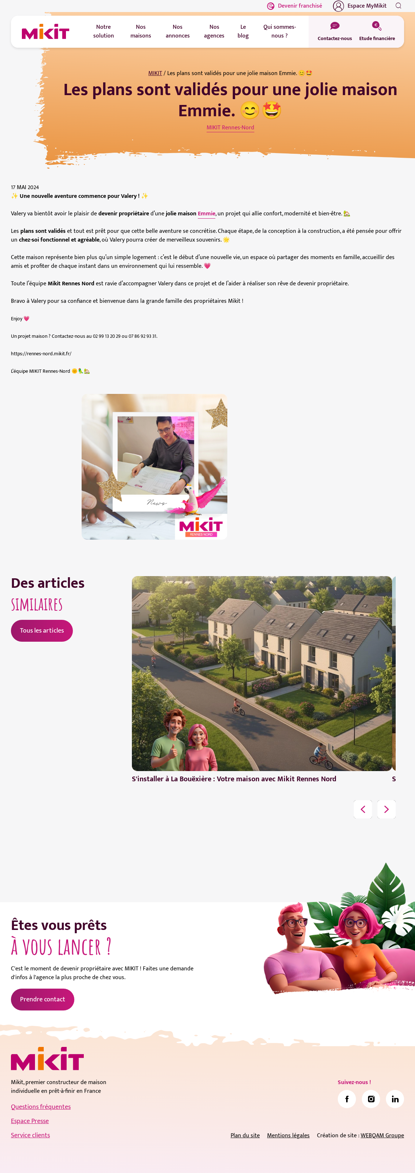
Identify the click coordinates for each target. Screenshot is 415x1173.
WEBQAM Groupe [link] (382, 1136)
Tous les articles (42, 630)
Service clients (30, 1135)
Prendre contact (42, 999)
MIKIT (155, 73)
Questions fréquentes (41, 1107)
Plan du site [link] (245, 1136)
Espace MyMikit (360, 6)
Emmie (206, 214)
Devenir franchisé (294, 6)
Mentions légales (288, 1136)
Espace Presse (30, 1121)
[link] (347, 1099)
